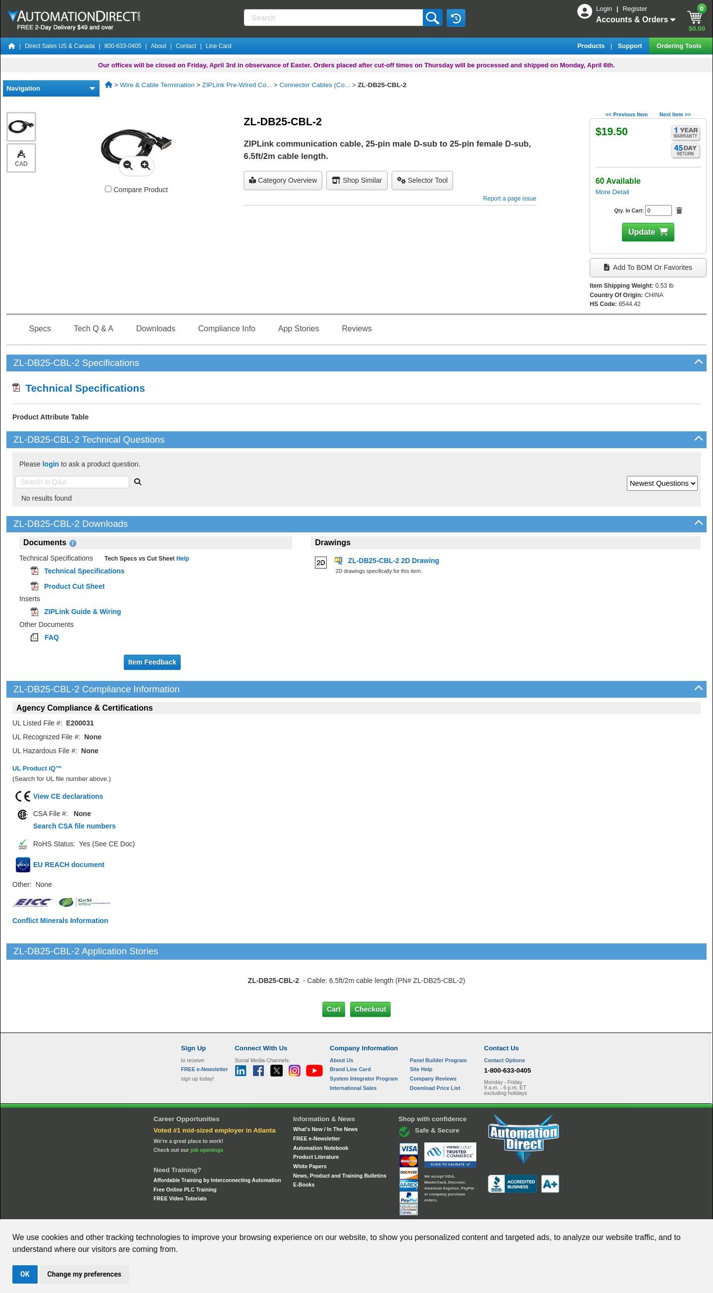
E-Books (303, 1143)
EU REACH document (68, 865)
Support (631, 46)
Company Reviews (433, 1037)
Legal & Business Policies (412, 1210)
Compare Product (136, 190)
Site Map (202, 1210)
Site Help (421, 1028)
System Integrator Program (364, 1037)
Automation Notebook (320, 1106)
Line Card (218, 46)
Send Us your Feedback (250, 1210)
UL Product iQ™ (37, 768)
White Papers (310, 1125)
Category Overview (283, 180)
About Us (341, 1019)
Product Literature (316, 1115)
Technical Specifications (78, 388)
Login (605, 8)
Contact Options (504, 1019)
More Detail (612, 192)
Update (641, 232)
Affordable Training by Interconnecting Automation (217, 1138)
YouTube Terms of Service (484, 1210)
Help (182, 558)
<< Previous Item (627, 114)
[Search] (334, 17)
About (158, 46)
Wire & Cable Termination (157, 85)
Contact (186, 46)
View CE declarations (68, 796)
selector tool (422, 180)
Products (592, 46)
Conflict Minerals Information (60, 921)
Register (634, 8)
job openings (207, 1108)
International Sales (353, 1046)
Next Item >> (675, 114)
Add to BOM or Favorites (648, 267)
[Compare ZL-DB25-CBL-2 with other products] (108, 189)
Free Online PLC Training (184, 1147)
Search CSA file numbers (74, 826)
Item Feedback (152, 662)
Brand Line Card (350, 1028)
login (51, 464)
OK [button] (25, 1274)
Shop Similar (357, 180)
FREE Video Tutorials (179, 1157)
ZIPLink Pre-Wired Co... (237, 85)
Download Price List (435, 1046)
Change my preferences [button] (84, 1274)
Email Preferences (349, 1210)
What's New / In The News (325, 1087)
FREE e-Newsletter (316, 1097)
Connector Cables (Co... (314, 85)
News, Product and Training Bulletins (339, 1134)
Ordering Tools (680, 46)
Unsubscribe (303, 1210)
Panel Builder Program (438, 1019)
